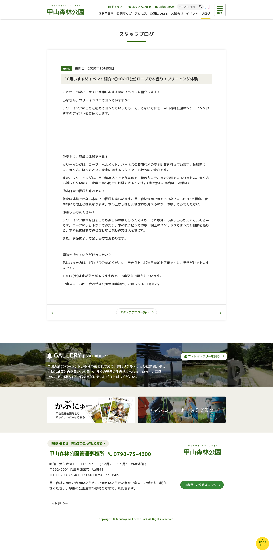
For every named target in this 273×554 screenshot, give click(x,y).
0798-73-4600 (132, 481)
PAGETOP (262, 544)
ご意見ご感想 (164, 7)
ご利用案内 (106, 14)
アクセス (141, 14)
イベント (192, 14)
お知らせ (177, 14)
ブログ (205, 14)
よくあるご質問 (140, 7)
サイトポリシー (58, 530)
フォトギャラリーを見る (202, 383)
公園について (159, 14)
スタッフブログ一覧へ (134, 339)
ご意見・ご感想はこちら (200, 512)
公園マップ (124, 14)
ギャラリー (116, 7)
